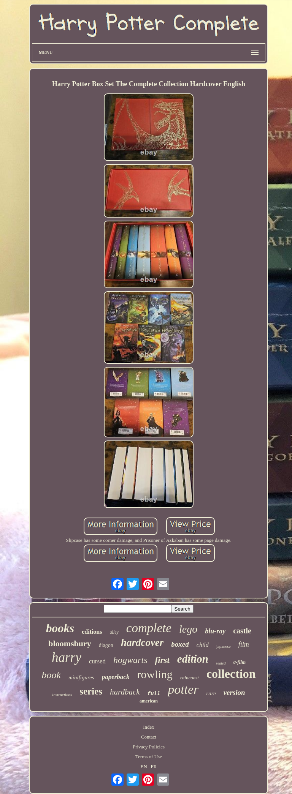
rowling (154, 674)
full (154, 694)
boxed (180, 644)
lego (188, 629)
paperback (116, 676)
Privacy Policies (149, 747)
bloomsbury (69, 643)
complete (148, 628)
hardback (125, 691)
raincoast (189, 677)
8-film (239, 662)
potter (183, 689)
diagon (106, 645)
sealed (221, 663)
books (60, 628)
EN (143, 766)
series (90, 691)
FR (154, 766)
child (203, 645)
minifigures (81, 677)
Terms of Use (148, 756)
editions (92, 631)
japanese (223, 646)
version (234, 692)
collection (231, 673)
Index (148, 727)
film (243, 644)
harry (66, 657)
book (51, 674)
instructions (62, 694)
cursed (97, 661)
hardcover (142, 642)
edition (192, 659)
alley (114, 632)
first (162, 660)
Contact (148, 737)
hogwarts (130, 660)
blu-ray (215, 631)
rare (211, 693)
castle (242, 631)
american (149, 701)
